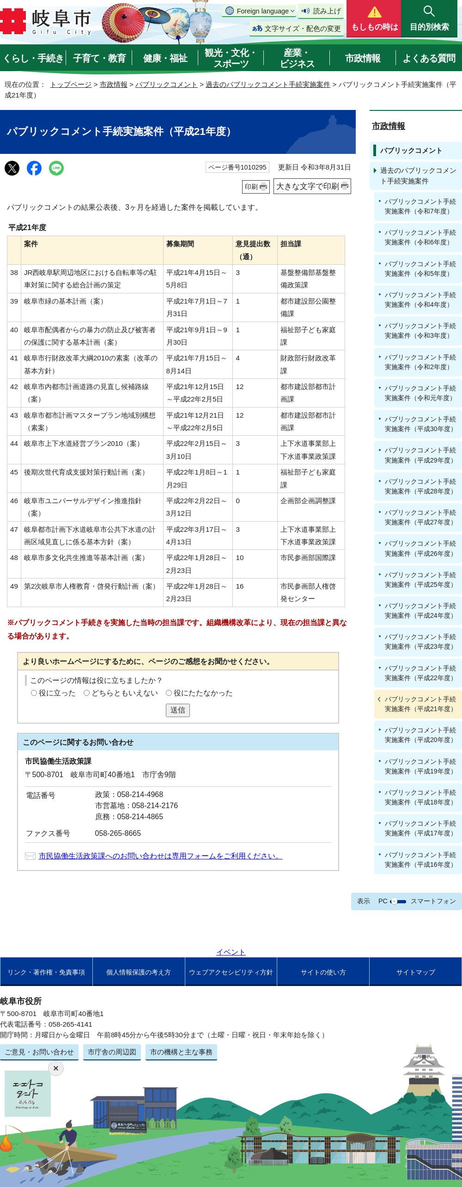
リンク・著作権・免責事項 (46, 972)
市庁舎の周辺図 (112, 1052)
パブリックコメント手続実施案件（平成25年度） (421, 579)
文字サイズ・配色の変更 (303, 28)
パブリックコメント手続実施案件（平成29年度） (421, 454)
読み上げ (327, 11)
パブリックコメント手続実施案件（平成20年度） (421, 734)
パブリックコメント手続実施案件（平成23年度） (421, 641)
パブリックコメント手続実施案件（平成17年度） (421, 828)
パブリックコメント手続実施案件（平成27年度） (421, 517)
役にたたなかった (203, 693)
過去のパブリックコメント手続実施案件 (268, 84)
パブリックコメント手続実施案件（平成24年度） (421, 610)
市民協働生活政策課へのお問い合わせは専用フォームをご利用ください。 (161, 856)
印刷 (251, 186)
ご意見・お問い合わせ (39, 1052)
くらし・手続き (33, 58)
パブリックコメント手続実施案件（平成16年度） (421, 859)
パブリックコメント (166, 84)
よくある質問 (428, 58)
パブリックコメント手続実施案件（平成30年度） (421, 423)
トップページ (70, 84)
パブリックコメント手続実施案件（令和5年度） (420, 268)
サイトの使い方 (323, 972)
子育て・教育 (99, 58)
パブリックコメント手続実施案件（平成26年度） (421, 548)
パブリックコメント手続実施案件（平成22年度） (421, 673)
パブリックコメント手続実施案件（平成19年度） (421, 766)
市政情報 (362, 58)
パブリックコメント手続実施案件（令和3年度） (420, 330)
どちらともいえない (124, 693)
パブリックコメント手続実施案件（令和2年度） (420, 362)
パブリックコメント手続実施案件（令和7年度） (420, 206)
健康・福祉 (165, 58)
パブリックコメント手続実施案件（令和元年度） (420, 393)
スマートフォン (433, 901)
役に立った (57, 693)
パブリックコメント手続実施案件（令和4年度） (420, 299)
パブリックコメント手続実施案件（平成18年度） (421, 797)
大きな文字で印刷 (307, 186)
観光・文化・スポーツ (231, 58)
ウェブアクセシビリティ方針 (231, 972)
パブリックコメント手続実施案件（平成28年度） (421, 486)
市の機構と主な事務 (181, 1052)
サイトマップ (415, 972)
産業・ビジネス (297, 58)
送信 (177, 710)
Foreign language (263, 11)
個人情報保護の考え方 (138, 972)
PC (383, 901)
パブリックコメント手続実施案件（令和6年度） (420, 237)
